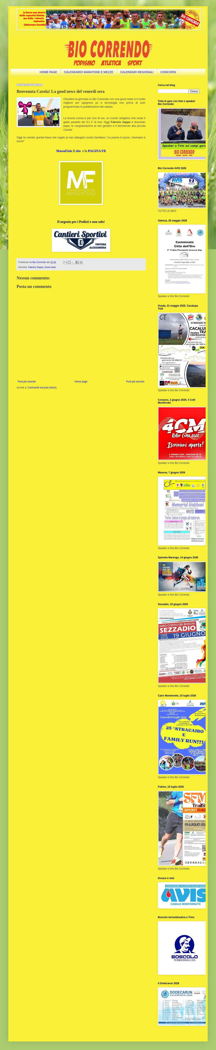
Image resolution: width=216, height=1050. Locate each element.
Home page (81, 381)
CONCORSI (168, 72)
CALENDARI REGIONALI (136, 72)
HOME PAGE (48, 72)
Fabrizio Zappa (35, 267)
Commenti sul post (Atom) (42, 387)
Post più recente (27, 381)
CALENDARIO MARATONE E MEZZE (88, 72)
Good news (50, 267)
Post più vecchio (135, 381)
